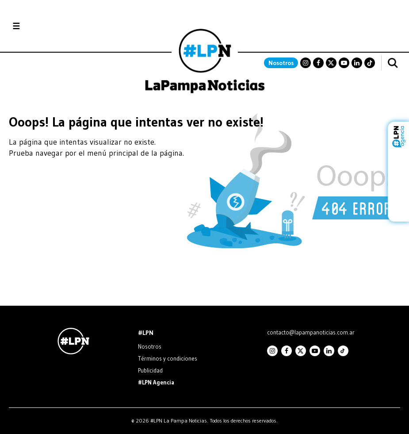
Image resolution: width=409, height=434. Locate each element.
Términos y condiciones (167, 358)
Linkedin (357, 63)
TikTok (369, 63)
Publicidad (150, 370)
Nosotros (281, 63)
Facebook (318, 63)
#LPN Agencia (156, 382)
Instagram (305, 63)
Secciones (40, 26)
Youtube (344, 63)
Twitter (331, 63)
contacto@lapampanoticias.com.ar (311, 332)
